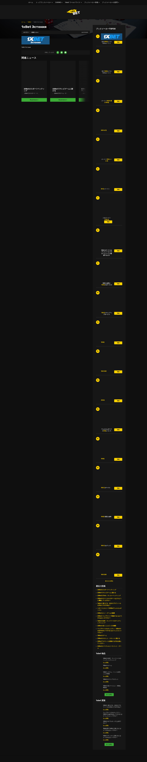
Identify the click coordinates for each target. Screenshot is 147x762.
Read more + (34, 100)
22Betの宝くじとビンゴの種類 (106, 626)
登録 (118, 42)
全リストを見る (109, 581)
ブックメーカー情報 (91, 2)
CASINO (58, 2)
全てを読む (109, 694)
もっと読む (106, 662)
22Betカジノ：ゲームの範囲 (106, 613)
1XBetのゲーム (102, 635)
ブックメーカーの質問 (110, 2)
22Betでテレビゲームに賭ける (106, 592)
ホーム (30, 2)
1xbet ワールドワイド (72, 2)
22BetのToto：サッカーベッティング (109, 595)
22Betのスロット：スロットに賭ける (108, 638)
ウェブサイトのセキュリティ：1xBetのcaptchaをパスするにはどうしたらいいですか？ (109, 630)
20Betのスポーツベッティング (106, 590)
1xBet (29, 22)
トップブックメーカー (43, 2)
